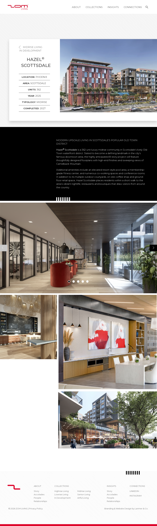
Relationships (40, 501)
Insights (113, 7)
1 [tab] (69, 281)
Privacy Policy (36, 508)
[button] (147, 7)
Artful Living (83, 498)
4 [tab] (83, 281)
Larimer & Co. (141, 508)
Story (36, 491)
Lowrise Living (61, 494)
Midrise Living (32, 47)
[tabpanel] (78, 248)
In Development (30, 50)
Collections (94, 7)
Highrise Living (61, 491)
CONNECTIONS (137, 486)
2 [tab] (73, 281)
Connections (133, 7)
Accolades (39, 494)
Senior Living (83, 494)
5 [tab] (87, 281)
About (76, 7)
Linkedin (134, 491)
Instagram (136, 495)
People (37, 498)
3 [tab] (78, 281)
